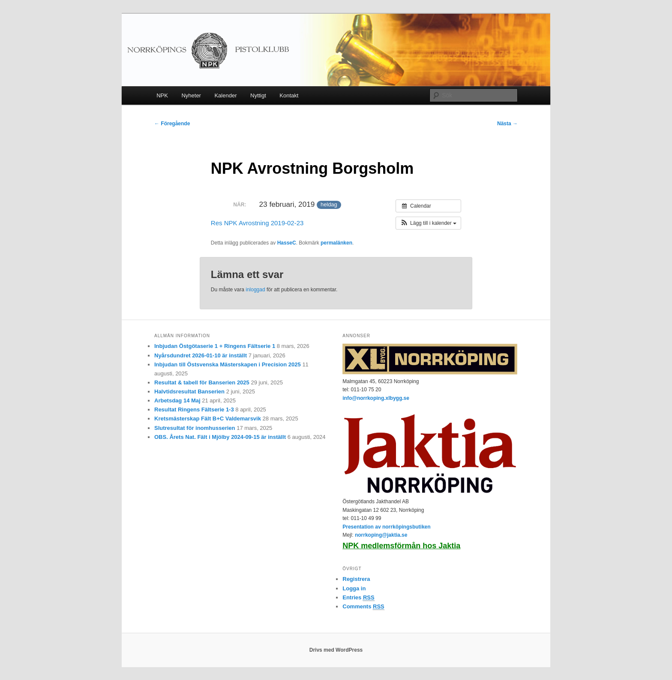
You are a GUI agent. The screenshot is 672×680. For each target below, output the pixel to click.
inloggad (255, 290)
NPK (162, 95)
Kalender (225, 95)
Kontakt (288, 95)
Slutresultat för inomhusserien (194, 428)
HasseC (286, 243)
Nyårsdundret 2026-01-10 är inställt (200, 355)
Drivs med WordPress (336, 650)
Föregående (172, 124)
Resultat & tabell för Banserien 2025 (201, 382)
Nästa (507, 124)
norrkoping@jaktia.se (381, 535)
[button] (428, 223)
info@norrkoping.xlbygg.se (375, 398)
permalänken (336, 243)
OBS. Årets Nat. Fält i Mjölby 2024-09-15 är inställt (220, 437)
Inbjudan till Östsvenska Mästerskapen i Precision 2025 (227, 364)
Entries (358, 597)
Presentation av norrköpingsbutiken (386, 527)
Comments (363, 606)
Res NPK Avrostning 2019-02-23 (257, 223)
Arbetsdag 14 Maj (177, 400)
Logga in (354, 588)
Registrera (356, 579)
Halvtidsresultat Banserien (189, 391)
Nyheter (191, 95)
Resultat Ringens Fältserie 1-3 (194, 409)
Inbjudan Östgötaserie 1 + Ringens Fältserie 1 (214, 346)
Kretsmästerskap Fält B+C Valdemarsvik (207, 418)
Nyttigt (258, 95)
